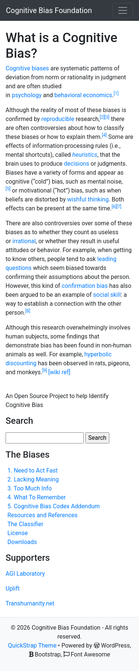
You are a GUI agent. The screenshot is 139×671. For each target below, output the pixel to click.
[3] (107, 117)
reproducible (58, 119)
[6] (114, 206)
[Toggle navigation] (122, 10)
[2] (102, 117)
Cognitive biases (27, 68)
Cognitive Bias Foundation (49, 10)
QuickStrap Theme (32, 645)
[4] (104, 135)
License (17, 533)
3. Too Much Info (29, 488)
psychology (27, 95)
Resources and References (42, 515)
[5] (8, 188)
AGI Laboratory (25, 573)
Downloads (22, 542)
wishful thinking (88, 199)
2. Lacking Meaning (33, 479)
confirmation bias (84, 285)
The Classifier (25, 524)
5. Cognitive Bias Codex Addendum (53, 506)
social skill (106, 294)
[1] (116, 93)
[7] (118, 206)
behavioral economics (83, 95)
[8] (27, 311)
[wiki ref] (59, 372)
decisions (76, 163)
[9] (45, 370)
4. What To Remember (36, 497)
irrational (24, 241)
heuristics (84, 154)
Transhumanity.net (30, 603)
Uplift (13, 588)
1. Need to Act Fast (32, 470)
